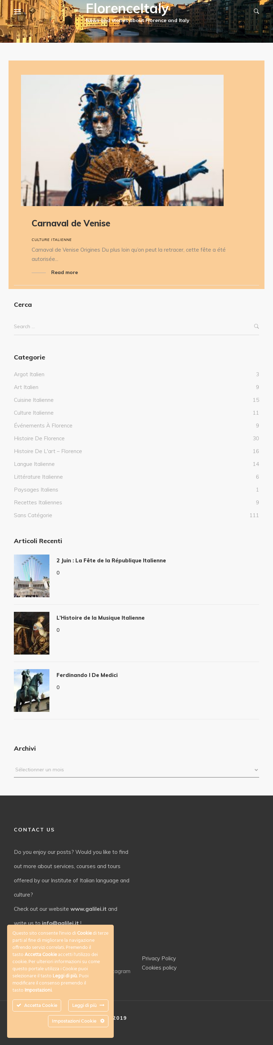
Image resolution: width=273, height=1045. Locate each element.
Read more (64, 272)
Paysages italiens (36, 489)
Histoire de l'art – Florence (48, 451)
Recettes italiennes (38, 502)
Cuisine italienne (34, 400)
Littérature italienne (38, 476)
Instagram (113, 971)
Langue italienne (34, 464)
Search (256, 326)
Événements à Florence (43, 425)
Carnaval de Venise (71, 223)
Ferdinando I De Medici (87, 675)
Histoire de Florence (39, 438)
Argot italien (29, 374)
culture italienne (52, 239)
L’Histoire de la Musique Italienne (101, 617)
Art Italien (26, 387)
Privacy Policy (159, 958)
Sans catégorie (33, 515)
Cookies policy (159, 967)
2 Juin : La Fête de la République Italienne (111, 560)
